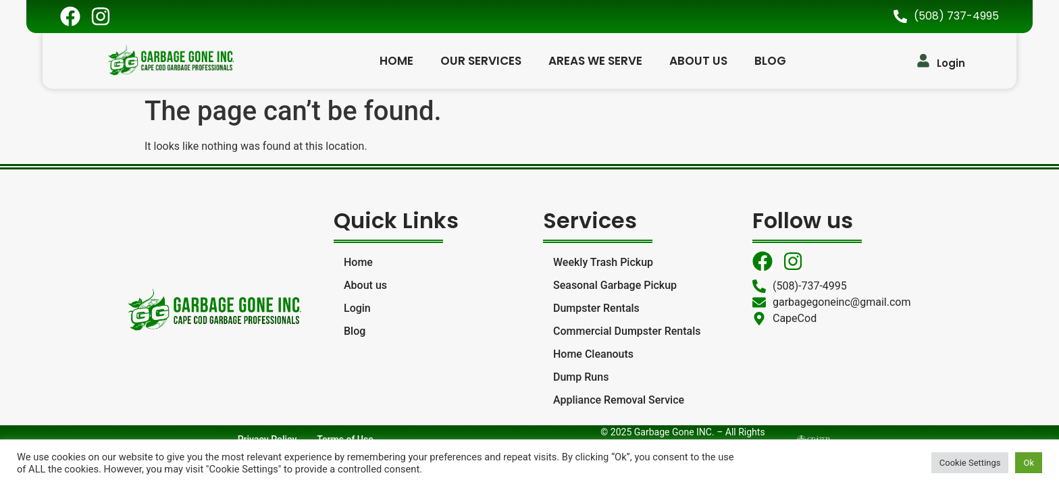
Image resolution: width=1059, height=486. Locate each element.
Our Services (480, 59)
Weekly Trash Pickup (603, 262)
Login (951, 62)
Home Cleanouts (593, 354)
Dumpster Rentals (596, 308)
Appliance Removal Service (618, 400)
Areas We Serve (595, 59)
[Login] (923, 59)
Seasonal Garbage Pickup (615, 285)
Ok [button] (1028, 463)
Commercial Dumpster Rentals (626, 331)
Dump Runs (581, 377)
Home (396, 59)
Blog (770, 59)
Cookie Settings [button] (970, 463)
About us (698, 59)
